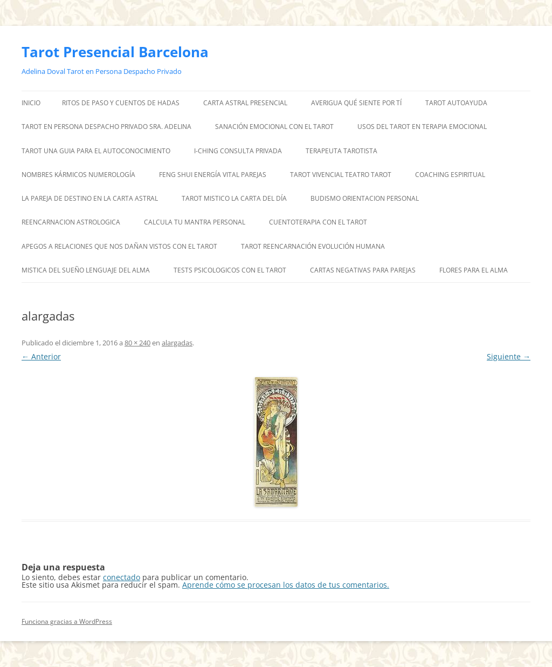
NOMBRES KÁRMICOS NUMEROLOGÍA (78, 174)
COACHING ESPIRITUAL (450, 174)
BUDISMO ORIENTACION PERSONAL (364, 198)
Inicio (31, 102)
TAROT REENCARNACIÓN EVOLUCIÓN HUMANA (313, 246)
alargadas (177, 343)
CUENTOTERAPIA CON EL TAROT (318, 222)
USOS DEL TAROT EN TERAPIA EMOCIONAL (422, 126)
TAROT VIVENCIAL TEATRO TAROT (340, 174)
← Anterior (41, 356)
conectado (121, 577)
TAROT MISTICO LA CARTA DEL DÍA (234, 198)
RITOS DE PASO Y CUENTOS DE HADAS (121, 102)
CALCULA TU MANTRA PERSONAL (194, 222)
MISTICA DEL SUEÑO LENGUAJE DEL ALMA (86, 270)
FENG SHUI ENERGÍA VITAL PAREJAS (212, 174)
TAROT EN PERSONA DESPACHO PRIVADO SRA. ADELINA (106, 126)
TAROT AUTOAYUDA (456, 102)
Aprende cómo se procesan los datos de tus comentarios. (285, 585)
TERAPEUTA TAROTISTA (341, 150)
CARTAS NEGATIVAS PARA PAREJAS (363, 270)
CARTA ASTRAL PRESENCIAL (245, 102)
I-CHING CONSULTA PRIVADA (238, 150)
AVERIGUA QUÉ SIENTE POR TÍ (356, 102)
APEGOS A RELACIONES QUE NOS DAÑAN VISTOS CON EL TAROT (119, 246)
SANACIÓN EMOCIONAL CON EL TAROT (274, 126)
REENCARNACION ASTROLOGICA (71, 222)
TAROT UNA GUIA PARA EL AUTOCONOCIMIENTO (96, 150)
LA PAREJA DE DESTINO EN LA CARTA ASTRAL (90, 198)
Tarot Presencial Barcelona (115, 52)
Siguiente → (508, 356)
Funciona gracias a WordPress (67, 621)
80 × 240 (137, 343)
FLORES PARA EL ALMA (473, 270)
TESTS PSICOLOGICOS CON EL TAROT (230, 270)
